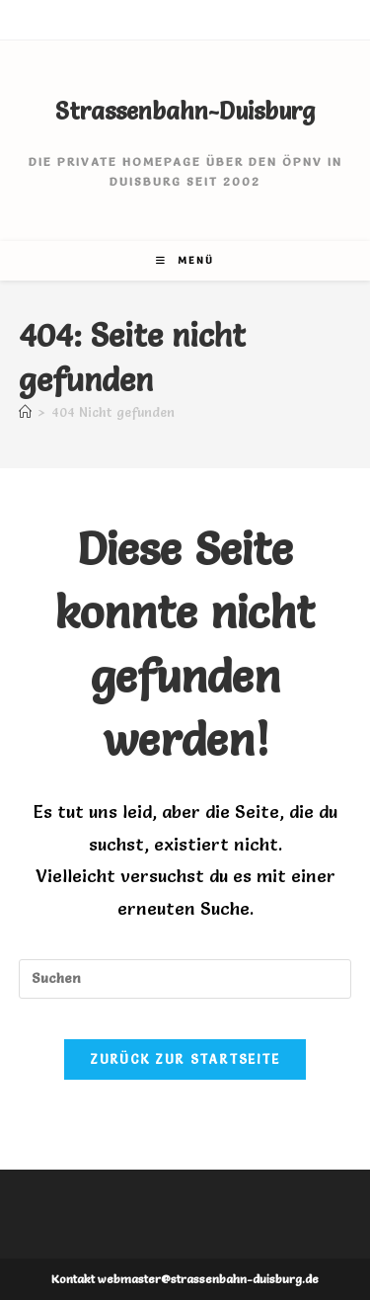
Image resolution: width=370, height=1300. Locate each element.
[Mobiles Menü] (185, 260)
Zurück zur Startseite (184, 1059)
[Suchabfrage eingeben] (185, 979)
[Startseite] (25, 412)
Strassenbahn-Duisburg (185, 111)
